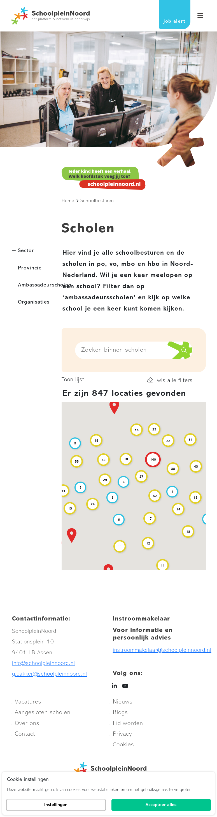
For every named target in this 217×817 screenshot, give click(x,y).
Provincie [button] (30, 268)
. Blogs (118, 712)
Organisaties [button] (34, 302)
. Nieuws (120, 702)
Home (68, 200)
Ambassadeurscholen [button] (36, 285)
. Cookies (121, 745)
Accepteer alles (161, 805)
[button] (114, 407)
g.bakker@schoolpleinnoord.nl (49, 674)
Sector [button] (26, 251)
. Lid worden (126, 723)
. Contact (23, 734)
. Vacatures (26, 702)
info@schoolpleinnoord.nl (43, 663)
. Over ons (25, 723)
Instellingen (55, 805)
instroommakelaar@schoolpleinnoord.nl (162, 650)
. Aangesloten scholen (41, 712)
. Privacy (120, 734)
